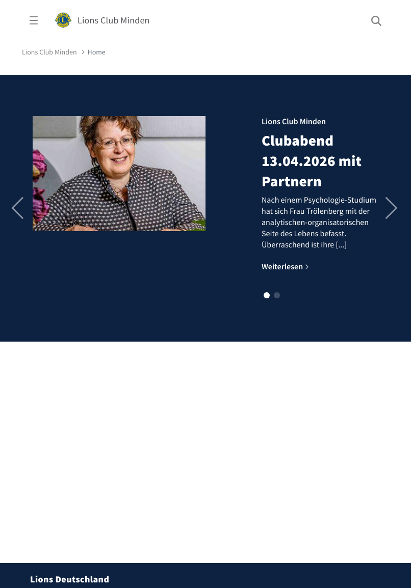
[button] (267, 295)
